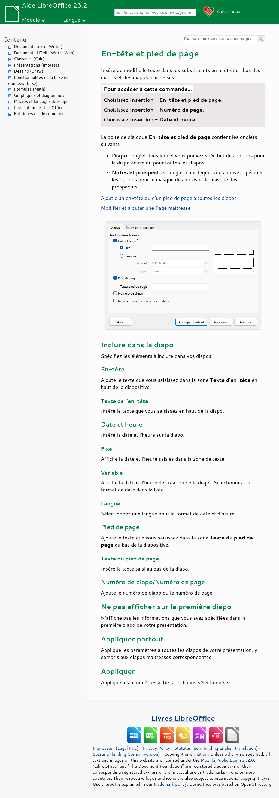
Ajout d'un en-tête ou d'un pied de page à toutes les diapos (169, 198)
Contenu (14, 39)
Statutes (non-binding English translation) (215, 748)
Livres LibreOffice (183, 718)
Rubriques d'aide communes (40, 113)
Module (31, 19)
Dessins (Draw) (28, 71)
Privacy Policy (156, 748)
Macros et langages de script (41, 101)
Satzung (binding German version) (126, 754)
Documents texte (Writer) (38, 46)
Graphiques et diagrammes (39, 95)
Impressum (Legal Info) (116, 748)
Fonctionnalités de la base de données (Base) (38, 80)
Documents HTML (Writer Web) (44, 53)
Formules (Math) (30, 89)
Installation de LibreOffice (38, 107)
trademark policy (170, 784)
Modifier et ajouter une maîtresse (145, 207)
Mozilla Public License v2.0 (227, 760)
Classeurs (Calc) (29, 59)
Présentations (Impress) (36, 65)
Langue (71, 19)
